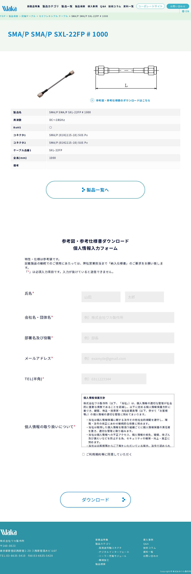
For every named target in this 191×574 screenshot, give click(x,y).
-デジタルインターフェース (113, 552)
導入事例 (93, 6)
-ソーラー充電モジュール (112, 556)
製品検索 (80, 6)
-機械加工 (103, 560)
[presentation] (95, 480)
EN (185, 11)
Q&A (103, 6)
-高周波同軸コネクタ (110, 547)
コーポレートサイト (150, 6)
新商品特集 (33, 6)
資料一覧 (128, 6)
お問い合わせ (178, 6)
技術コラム (114, 6)
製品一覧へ (95, 190)
